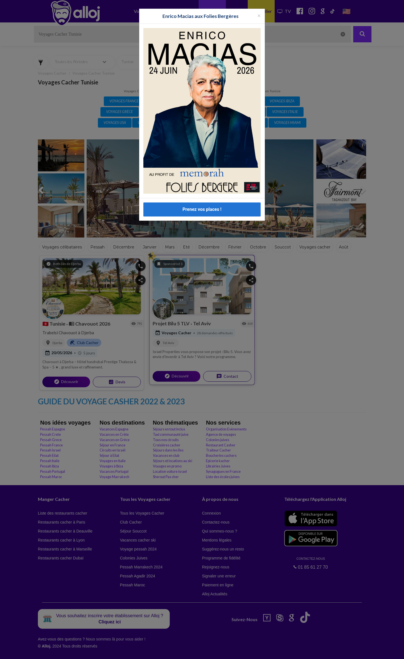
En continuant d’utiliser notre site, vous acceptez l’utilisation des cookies (60, 650)
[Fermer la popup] (259, 15)
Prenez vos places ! (202, 209)
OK (123, 651)
